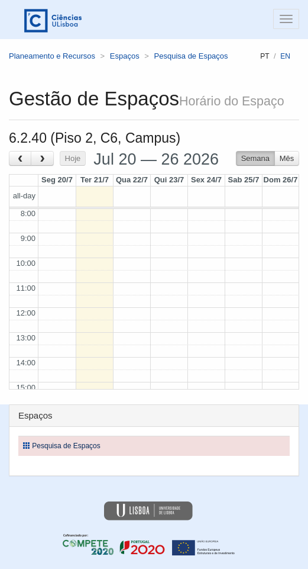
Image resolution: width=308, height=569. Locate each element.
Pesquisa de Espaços (191, 56)
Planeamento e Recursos (52, 56)
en (285, 56)
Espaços (125, 56)
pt (264, 56)
